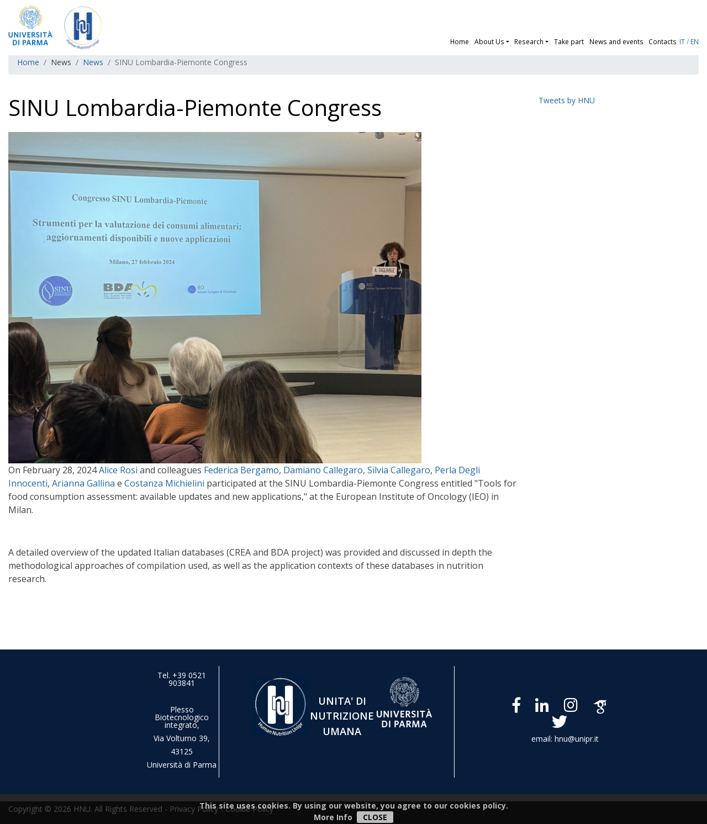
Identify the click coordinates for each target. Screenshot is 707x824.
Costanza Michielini (165, 483)
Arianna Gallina (83, 483)
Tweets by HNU (567, 100)
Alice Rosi (118, 470)
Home (459, 41)
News (93, 62)
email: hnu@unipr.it (565, 738)
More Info (333, 817)
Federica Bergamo (241, 470)
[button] (509, 41)
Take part (569, 41)
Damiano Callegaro (323, 470)
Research (529, 41)
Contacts (662, 41)
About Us (489, 41)
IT (682, 41)
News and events (616, 41)
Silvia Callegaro (398, 470)
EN (694, 41)
